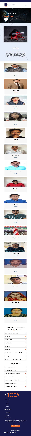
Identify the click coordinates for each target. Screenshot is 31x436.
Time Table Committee (10, 370)
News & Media (8, 412)
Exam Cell (7, 349)
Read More (15, 75)
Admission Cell (8, 343)
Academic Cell (8, 339)
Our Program (8, 404)
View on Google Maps (15, 425)
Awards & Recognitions (8, 417)
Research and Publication (7, 409)
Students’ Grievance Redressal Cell (13, 352)
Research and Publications (11, 333)
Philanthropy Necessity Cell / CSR (13, 359)
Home (7, 401)
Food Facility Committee (11, 383)
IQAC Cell (7, 346)
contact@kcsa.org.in (16, 430)
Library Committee (9, 376)
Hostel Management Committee (12, 380)
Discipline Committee (10, 367)
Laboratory (7, 336)
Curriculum (7, 406)
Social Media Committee (11, 386)
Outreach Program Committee (12, 373)
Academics (7, 403)
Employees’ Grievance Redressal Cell (13, 356)
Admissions (7, 415)
